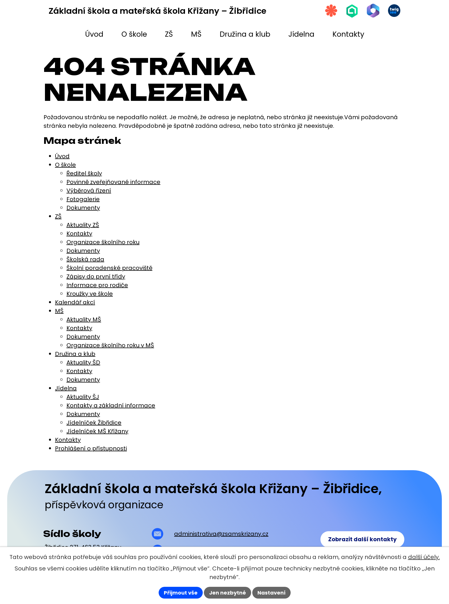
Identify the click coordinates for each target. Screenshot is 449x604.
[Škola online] (347, 12)
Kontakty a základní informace (110, 405)
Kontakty (79, 234)
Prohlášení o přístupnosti (91, 448)
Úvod (62, 156)
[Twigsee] (393, 12)
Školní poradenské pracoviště (109, 268)
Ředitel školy (84, 173)
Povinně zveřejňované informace (113, 182)
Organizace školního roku (102, 242)
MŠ (59, 311)
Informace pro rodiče (97, 285)
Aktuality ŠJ (82, 397)
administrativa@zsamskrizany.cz (220, 534)
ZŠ (58, 216)
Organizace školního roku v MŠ (110, 345)
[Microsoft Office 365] (370, 11)
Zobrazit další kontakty (361, 540)
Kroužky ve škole (89, 294)
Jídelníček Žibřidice (93, 423)
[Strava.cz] (324, 12)
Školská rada (85, 259)
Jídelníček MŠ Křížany (97, 431)
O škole (65, 165)
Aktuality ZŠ (82, 225)
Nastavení (271, 592)
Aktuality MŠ (83, 319)
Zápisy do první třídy (95, 276)
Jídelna (66, 388)
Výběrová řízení (88, 191)
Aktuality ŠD (83, 362)
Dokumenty (83, 208)
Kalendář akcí (75, 302)
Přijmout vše (181, 592)
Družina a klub (75, 354)
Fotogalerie (83, 199)
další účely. (424, 557)
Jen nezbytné (227, 592)
